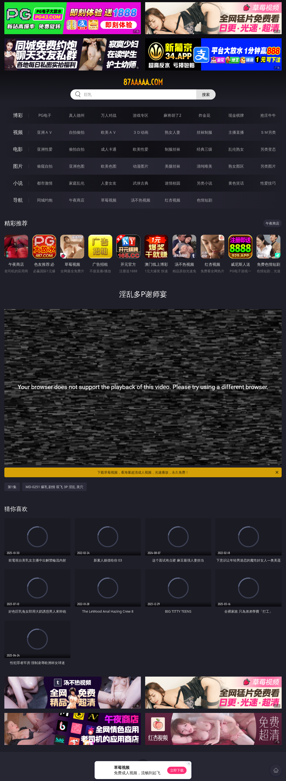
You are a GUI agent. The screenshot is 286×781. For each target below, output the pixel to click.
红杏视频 (172, 200)
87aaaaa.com (143, 82)
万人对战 (108, 115)
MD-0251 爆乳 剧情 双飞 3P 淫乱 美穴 (54, 486)
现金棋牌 (236, 115)
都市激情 (45, 183)
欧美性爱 (140, 149)
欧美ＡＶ (108, 132)
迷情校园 (172, 183)
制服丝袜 (172, 149)
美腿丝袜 (172, 166)
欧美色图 (108, 166)
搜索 (206, 94)
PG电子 (44, 115)
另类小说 (204, 183)
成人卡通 (108, 149)
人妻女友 (108, 183)
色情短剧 (204, 200)
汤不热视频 (140, 200)
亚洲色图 (76, 166)
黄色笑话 (236, 183)
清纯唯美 (204, 166)
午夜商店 (76, 200)
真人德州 (76, 115)
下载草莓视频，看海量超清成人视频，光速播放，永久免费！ (188, 472)
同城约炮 (45, 200)
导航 (18, 200)
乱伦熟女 (236, 149)
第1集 (12, 486)
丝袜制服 (204, 132)
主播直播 (236, 132)
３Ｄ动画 (140, 132)
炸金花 (204, 115)
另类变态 (268, 149)
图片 (18, 166)
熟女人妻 (172, 132)
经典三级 (204, 149)
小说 (18, 183)
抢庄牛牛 (268, 115)
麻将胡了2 (172, 115)
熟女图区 (236, 166)
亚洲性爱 (45, 149)
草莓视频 (108, 200)
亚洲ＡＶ (45, 132)
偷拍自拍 (76, 149)
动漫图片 (140, 166)
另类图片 (268, 166)
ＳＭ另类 (268, 132)
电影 (18, 149)
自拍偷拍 (76, 132)
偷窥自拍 (45, 166)
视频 (18, 132)
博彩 (18, 115)
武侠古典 (140, 183)
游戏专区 (140, 115)
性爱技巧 (268, 183)
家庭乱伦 (76, 183)
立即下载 (177, 770)
